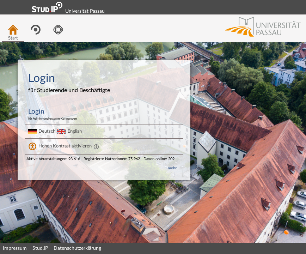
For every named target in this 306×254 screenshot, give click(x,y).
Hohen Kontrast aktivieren (65, 146)
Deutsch (46, 131)
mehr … (175, 168)
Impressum (15, 248)
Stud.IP (40, 248)
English (74, 131)
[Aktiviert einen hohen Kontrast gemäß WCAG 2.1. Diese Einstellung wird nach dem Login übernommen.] (96, 146)
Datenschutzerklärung (77, 248)
